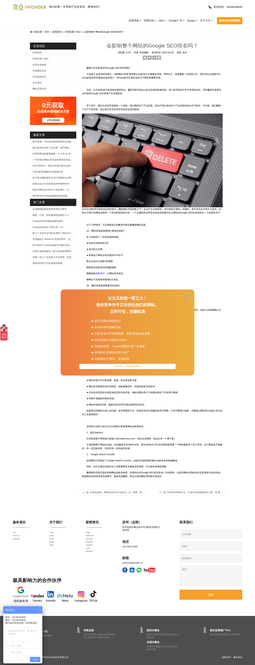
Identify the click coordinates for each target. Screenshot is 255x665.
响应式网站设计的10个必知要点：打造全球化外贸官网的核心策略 (54, 189)
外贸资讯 (37, 52)
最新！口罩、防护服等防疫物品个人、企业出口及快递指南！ (54, 215)
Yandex (191, 20)
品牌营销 (134, 20)
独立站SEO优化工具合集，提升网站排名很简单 (54, 147)
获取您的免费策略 (229, 20)
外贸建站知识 (39, 70)
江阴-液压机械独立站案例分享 (48, 171)
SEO (161, 20)
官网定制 (149, 20)
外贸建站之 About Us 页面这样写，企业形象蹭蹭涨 (54, 239)
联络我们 (53, 557)
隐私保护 (226, 657)
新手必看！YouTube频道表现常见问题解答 (54, 141)
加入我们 (53, 539)
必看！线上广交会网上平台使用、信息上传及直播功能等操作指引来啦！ (54, 257)
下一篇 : (192, 492)
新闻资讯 (57, 32)
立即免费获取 (53, 120)
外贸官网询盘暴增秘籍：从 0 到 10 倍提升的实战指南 (54, 153)
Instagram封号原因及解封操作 (48, 221)
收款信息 (53, 551)
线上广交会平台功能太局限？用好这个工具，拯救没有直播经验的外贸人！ (54, 233)
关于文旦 (205, 20)
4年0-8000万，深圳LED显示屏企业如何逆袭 (54, 165)
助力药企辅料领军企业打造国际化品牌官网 (54, 177)
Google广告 (175, 20)
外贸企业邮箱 (39, 64)
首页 (47, 32)
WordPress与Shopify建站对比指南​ (50, 195)
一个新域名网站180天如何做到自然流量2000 (54, 159)
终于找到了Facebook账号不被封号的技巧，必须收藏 (54, 245)
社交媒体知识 (39, 76)
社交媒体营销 (19, 545)
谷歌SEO (100, 273)
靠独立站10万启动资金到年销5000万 (51, 183)
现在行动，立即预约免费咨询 (127, 367)
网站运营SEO (40, 88)
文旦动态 (37, 82)
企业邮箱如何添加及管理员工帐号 (50, 209)
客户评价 (53, 545)
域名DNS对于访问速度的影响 (47, 263)
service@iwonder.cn (132, 563)
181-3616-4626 (130, 546)
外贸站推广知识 (73, 32)
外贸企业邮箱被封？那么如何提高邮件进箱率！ (54, 251)
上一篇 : (115, 492)
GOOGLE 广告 (20, 539)
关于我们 (53, 534)
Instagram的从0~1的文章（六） (49, 227)
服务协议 (237, 657)
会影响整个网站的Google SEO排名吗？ (104, 32)
